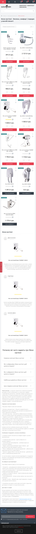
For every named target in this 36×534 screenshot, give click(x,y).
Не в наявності (26, 193)
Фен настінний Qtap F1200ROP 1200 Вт (26, 150)
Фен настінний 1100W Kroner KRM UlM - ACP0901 (9, 82)
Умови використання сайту (13, 519)
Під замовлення (9, 193)
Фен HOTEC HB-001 (9, 184)
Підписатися (30, 516)
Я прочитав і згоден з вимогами (14, 519)
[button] (15, 2)
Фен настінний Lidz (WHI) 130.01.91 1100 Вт (26, 82)
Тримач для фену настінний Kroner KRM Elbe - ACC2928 (9, 48)
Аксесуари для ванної (12, 15)
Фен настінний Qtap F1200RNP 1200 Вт (9, 116)
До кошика (9, 61)
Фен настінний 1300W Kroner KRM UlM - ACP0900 (9, 150)
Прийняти (18, 531)
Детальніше (21, 527)
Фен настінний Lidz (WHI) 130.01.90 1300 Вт (9, 214)
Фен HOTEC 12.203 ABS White (26, 116)
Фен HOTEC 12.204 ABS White (26, 47)
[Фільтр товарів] (1, 267)
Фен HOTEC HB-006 (26, 184)
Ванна (5, 15)
